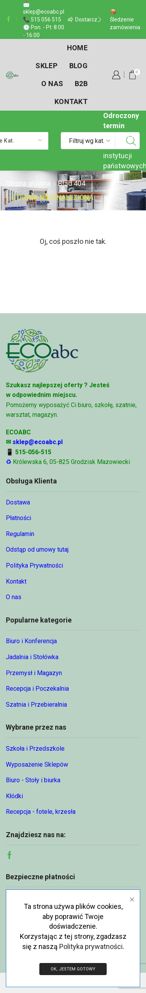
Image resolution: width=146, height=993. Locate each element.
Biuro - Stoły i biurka (33, 780)
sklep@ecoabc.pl (37, 442)
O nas (52, 83)
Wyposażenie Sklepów (37, 764)
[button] (70, 19)
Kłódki (14, 796)
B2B (81, 83)
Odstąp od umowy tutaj (37, 549)
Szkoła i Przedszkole (35, 748)
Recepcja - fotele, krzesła (41, 811)
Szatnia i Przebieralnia (36, 704)
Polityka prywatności (91, 946)
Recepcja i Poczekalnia (37, 688)
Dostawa (18, 502)
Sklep (46, 66)
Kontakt (71, 101)
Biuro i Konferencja (31, 641)
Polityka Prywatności (34, 565)
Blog (78, 66)
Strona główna (28, 183)
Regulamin (20, 534)
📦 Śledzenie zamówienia (125, 19)
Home (77, 48)
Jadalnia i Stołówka (32, 657)
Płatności (18, 518)
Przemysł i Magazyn (34, 673)
